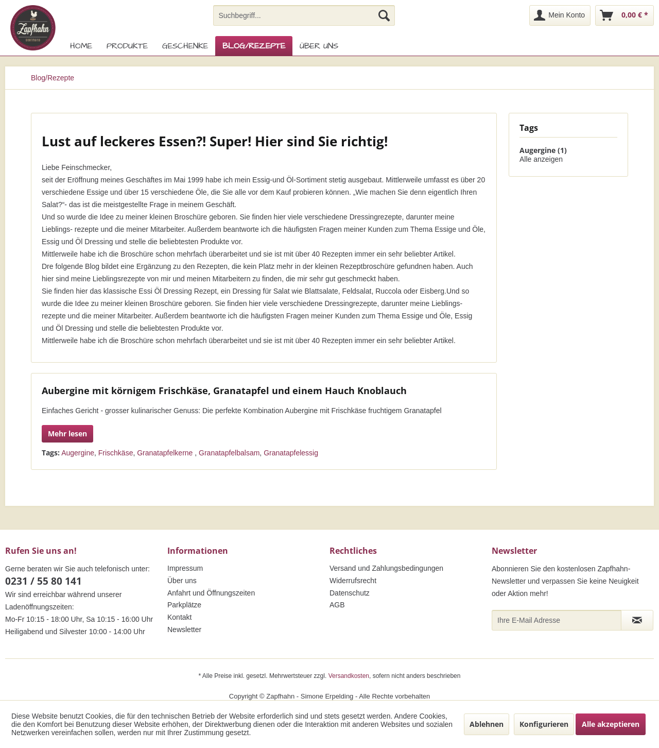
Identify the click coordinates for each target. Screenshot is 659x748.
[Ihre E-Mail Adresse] (556, 620)
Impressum (185, 568)
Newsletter (184, 629)
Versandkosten (348, 675)
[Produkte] (127, 46)
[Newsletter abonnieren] (637, 620)
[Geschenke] (185, 46)
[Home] (81, 46)
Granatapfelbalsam (229, 453)
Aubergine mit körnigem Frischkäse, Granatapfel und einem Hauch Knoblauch (224, 390)
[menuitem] (304, 15)
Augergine (77, 453)
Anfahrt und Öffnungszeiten (211, 593)
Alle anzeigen (541, 159)
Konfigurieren (543, 724)
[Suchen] (384, 15)
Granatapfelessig (291, 453)
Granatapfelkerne (166, 453)
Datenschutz (350, 593)
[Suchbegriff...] (304, 15)
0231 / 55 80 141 (43, 581)
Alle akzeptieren (610, 724)
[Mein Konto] (560, 15)
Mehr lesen (67, 433)
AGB (337, 605)
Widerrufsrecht (353, 580)
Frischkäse (115, 453)
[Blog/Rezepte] (253, 46)
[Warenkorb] (624, 15)
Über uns (182, 580)
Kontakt (179, 617)
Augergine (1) (543, 150)
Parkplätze (184, 605)
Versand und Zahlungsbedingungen (386, 568)
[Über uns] (318, 46)
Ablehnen (487, 724)
